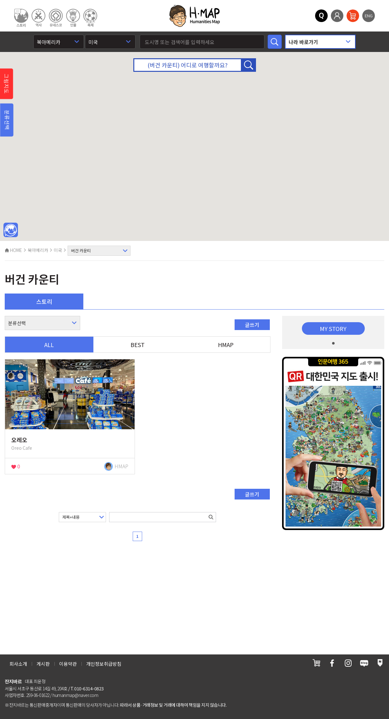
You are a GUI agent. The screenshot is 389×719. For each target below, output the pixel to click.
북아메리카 (38, 250)
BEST (138, 344)
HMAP (226, 344)
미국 (58, 250)
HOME (13, 250)
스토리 (44, 301)
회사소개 (18, 663)
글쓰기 (252, 324)
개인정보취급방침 (103, 663)
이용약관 (68, 663)
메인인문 (10, 230)
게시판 (43, 663)
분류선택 (7, 120)
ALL (49, 344)
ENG (369, 16)
